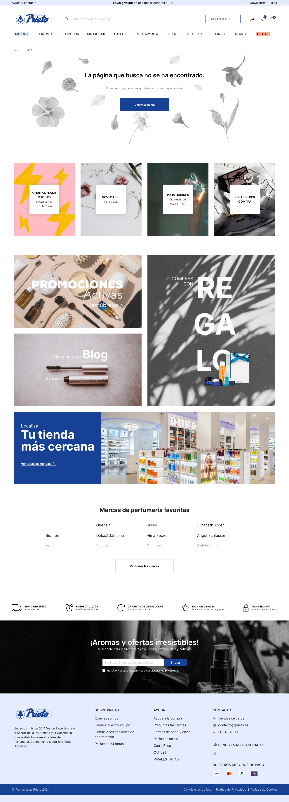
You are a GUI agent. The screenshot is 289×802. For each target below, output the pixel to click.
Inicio (17, 50)
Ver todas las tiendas (38, 463)
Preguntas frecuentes (170, 725)
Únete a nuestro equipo (112, 725)
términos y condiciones (147, 670)
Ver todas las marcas (144, 566)
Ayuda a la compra (168, 718)
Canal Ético (162, 746)
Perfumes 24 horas (109, 744)
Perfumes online (166, 739)
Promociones (224, 19)
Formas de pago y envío (172, 732)
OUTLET (160, 752)
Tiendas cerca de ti (232, 718)
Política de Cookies (264, 789)
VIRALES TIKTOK (167, 759)
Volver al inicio (144, 105)
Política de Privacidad (231, 789)
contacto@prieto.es (233, 725)
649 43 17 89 (227, 732)
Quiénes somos (106, 718)
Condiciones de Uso (197, 789)
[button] (273, 19)
